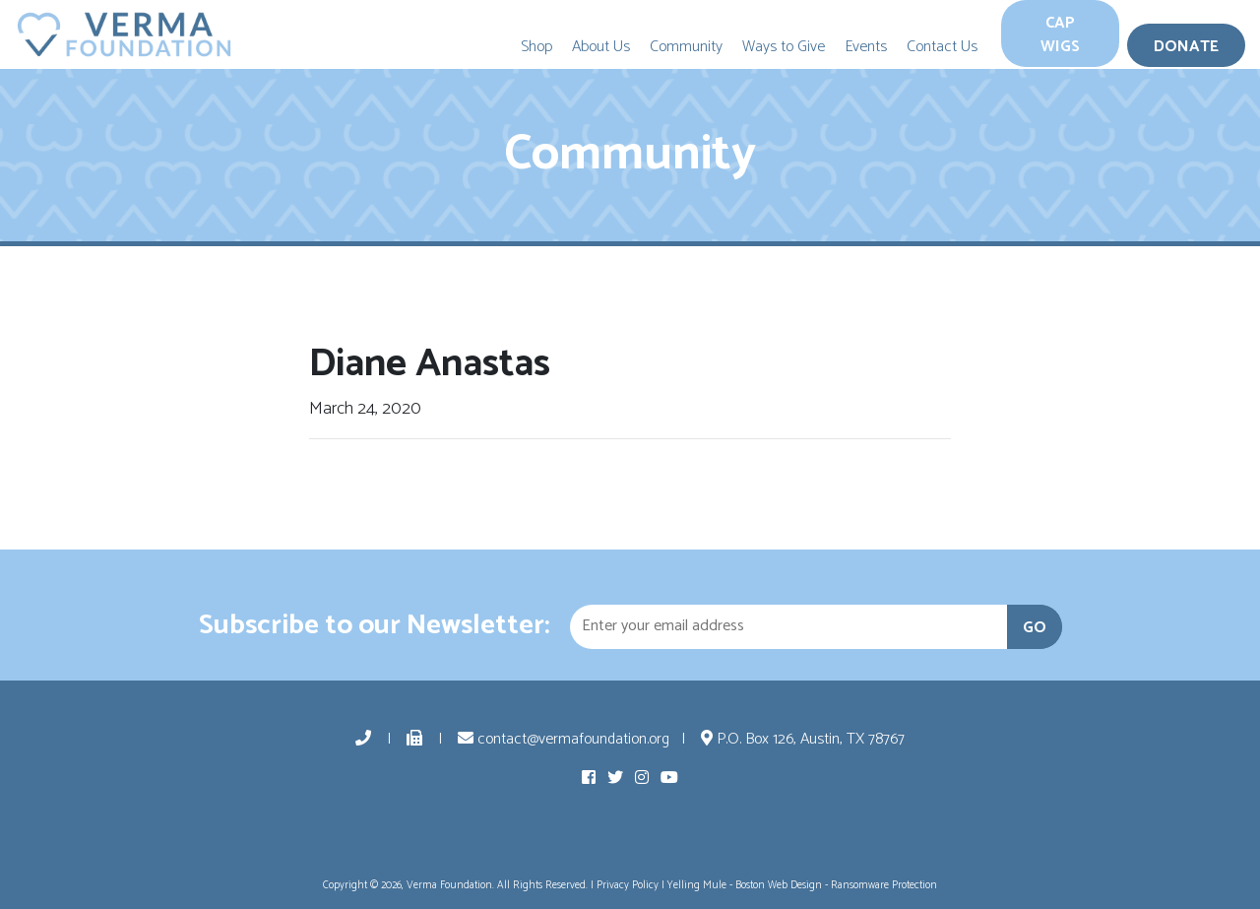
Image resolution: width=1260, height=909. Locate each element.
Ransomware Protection (884, 885)
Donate (1186, 46)
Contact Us (942, 46)
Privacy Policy (628, 885)
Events (866, 46)
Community (686, 46)
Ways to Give (783, 46)
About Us (601, 46)
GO (1034, 628)
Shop (536, 46)
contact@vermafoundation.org (563, 739)
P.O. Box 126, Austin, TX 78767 (803, 739)
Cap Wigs (1060, 35)
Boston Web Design (778, 885)
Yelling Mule (696, 885)
